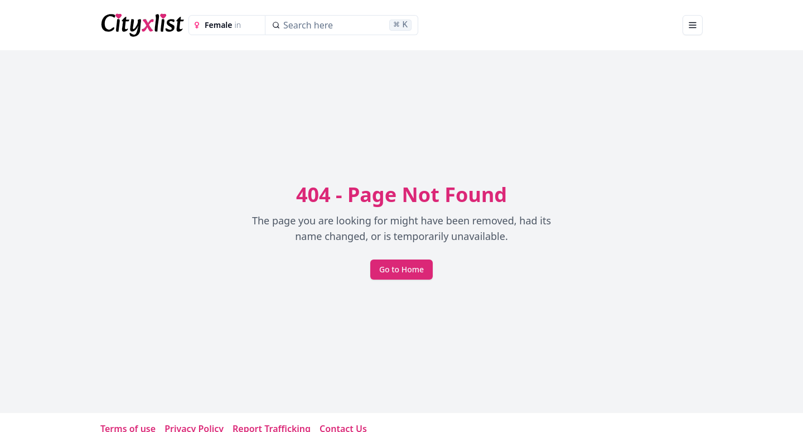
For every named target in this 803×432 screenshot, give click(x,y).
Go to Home (401, 269)
